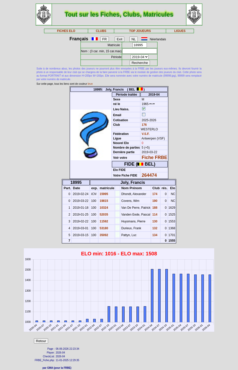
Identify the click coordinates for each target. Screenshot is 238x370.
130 (154, 221)
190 (154, 201)
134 (154, 235)
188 (154, 207)
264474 (149, 175)
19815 (103, 201)
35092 (103, 235)
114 (154, 214)
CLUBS (101, 31)
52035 (103, 214)
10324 (103, 207)
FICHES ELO (66, 31)
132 (154, 228)
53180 (103, 228)
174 (154, 194)
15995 (103, 194)
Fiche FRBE (154, 157)
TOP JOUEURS (140, 31)
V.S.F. (146, 134)
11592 (103, 221)
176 (144, 125)
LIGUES (180, 31)
